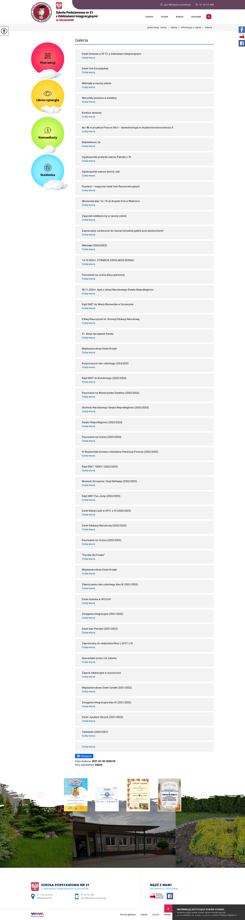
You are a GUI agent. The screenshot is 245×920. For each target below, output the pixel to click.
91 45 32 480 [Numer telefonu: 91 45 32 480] (87, 894)
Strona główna (140, 16)
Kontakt (196, 16)
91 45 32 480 (204, 4)
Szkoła (149, 16)
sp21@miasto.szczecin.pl (176, 4)
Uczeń (164, 16)
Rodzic (180, 16)
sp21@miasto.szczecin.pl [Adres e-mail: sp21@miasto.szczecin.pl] (93, 897)
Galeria (81, 40)
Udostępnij (84, 756)
